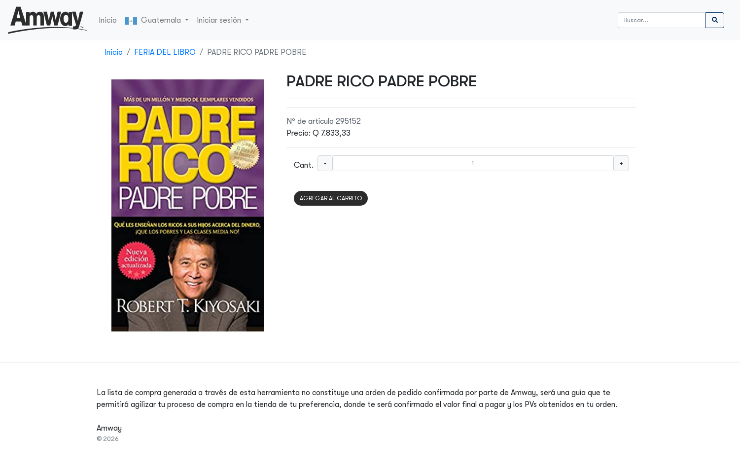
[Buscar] (662, 20)
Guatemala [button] (154, 20)
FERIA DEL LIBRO (165, 52)
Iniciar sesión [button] (220, 20)
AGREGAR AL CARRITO (331, 198)
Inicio (108, 20)
